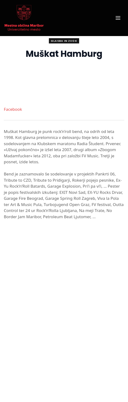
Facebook (13, 109)
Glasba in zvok (64, 41)
